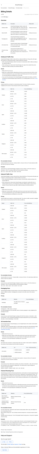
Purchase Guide (19, 7)
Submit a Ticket (18, 444)
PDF (2, 14)
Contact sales (10, 444)
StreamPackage (11, 7)
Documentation (4, 7)
